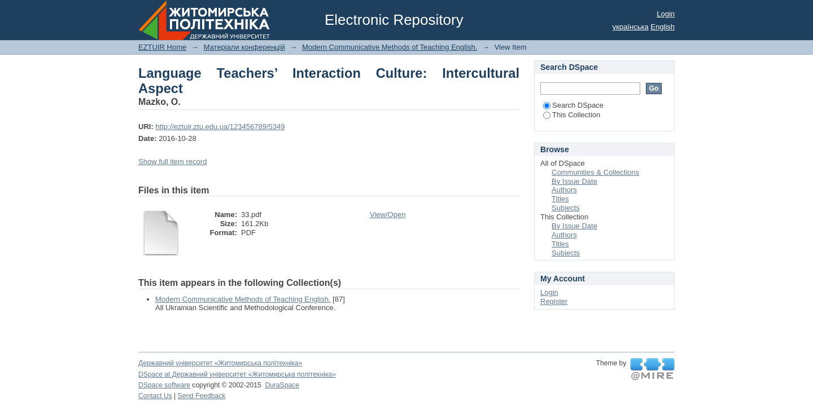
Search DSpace (573, 105)
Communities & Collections (595, 172)
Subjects (566, 208)
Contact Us (155, 396)
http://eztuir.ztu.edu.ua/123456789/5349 (220, 126)
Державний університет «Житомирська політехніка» (220, 363)
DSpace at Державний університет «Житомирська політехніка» (237, 374)
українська (631, 27)
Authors (564, 190)
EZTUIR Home (162, 47)
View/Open (387, 214)
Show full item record (172, 161)
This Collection (571, 115)
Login (666, 14)
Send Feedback (202, 396)
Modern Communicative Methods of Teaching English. (389, 47)
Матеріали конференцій (244, 47)
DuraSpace (282, 385)
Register (553, 301)
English (662, 27)
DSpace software (164, 385)
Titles (560, 199)
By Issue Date (574, 181)
